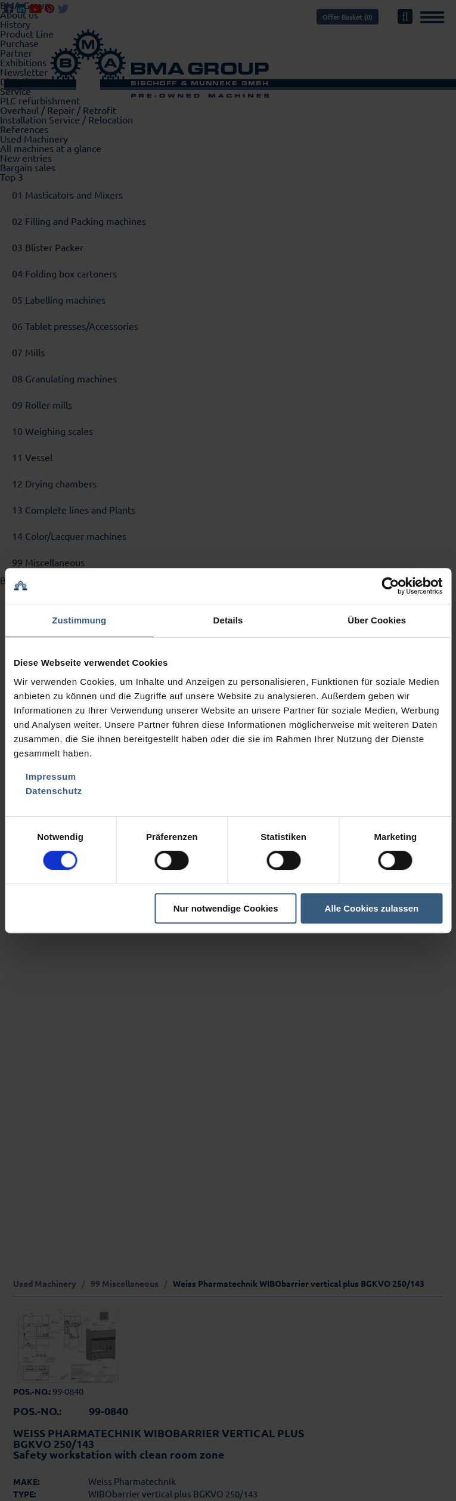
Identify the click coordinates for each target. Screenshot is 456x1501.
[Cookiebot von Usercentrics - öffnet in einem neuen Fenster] (390, 586)
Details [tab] (228, 620)
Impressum (51, 776)
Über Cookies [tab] (377, 620)
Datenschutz (54, 791)
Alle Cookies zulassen (372, 908)
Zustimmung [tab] (79, 620)
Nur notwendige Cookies (225, 908)
